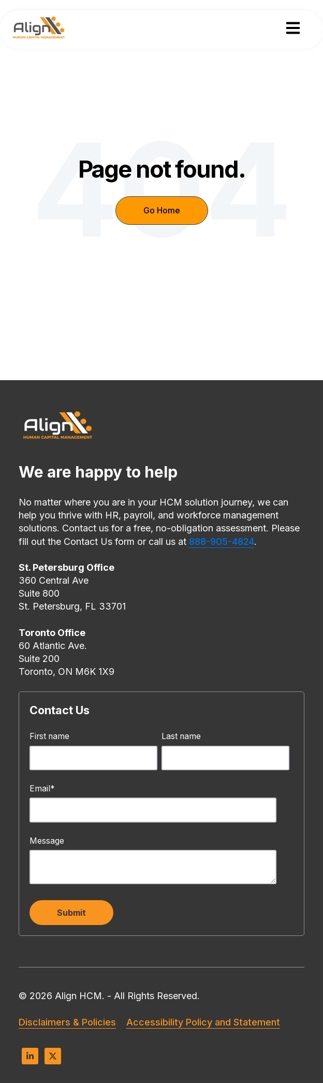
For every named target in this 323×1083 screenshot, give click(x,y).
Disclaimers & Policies (67, 1022)
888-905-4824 (221, 541)
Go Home (161, 210)
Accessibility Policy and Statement (203, 1022)
